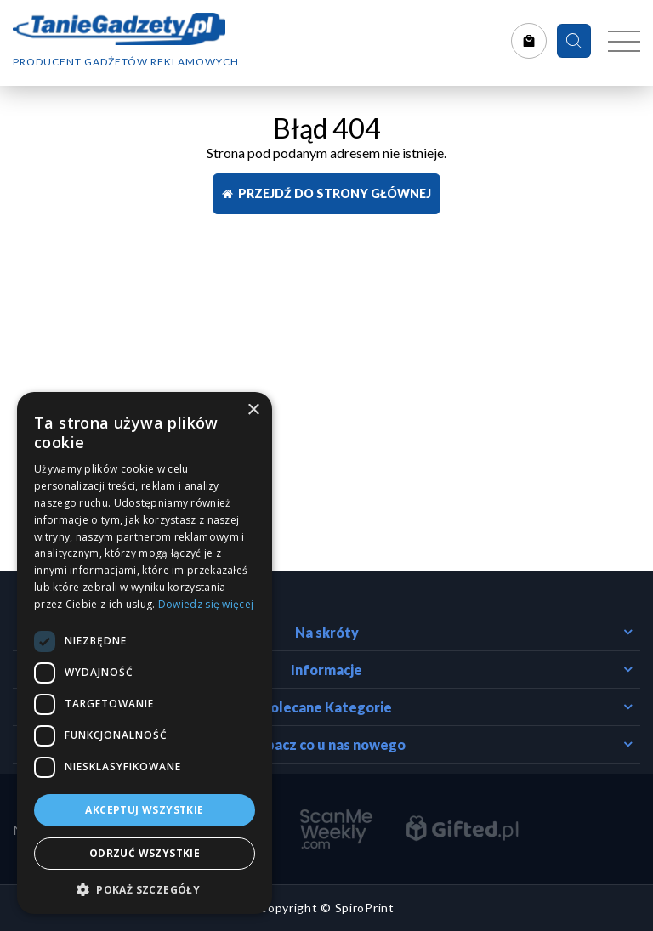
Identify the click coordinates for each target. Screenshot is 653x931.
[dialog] (144, 653)
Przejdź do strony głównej (326, 193)
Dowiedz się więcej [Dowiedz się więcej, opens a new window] (205, 604)
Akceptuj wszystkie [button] (144, 810)
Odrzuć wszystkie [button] (144, 853)
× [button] (253, 410)
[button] (144, 889)
